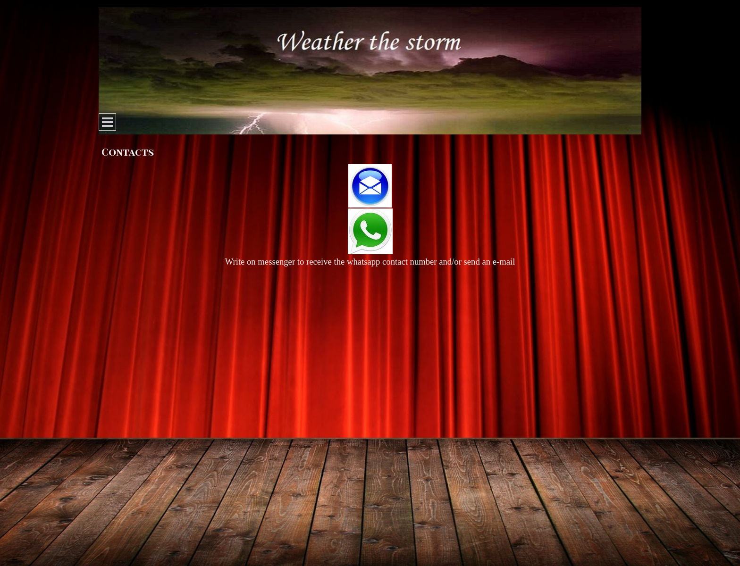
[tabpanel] (370, 216)
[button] (370, 186)
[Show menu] (107, 122)
